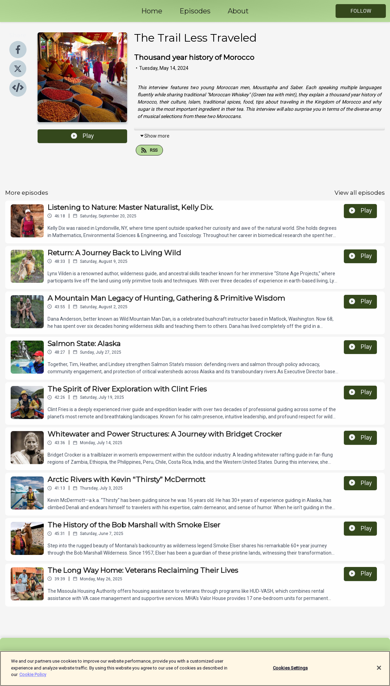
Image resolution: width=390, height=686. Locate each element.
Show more (155, 136)
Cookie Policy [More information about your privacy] (32, 678)
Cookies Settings (290, 671)
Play (82, 135)
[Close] (379, 671)
